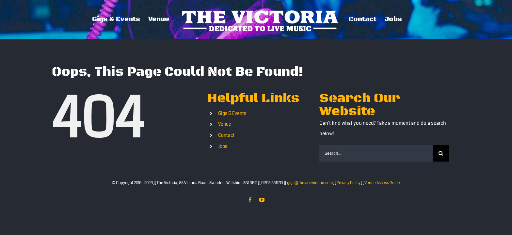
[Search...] (376, 153)
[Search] (441, 153)
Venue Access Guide (382, 183)
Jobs (222, 146)
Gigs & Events (232, 113)
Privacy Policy (348, 183)
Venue (224, 124)
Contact (226, 135)
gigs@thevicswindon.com (310, 183)
